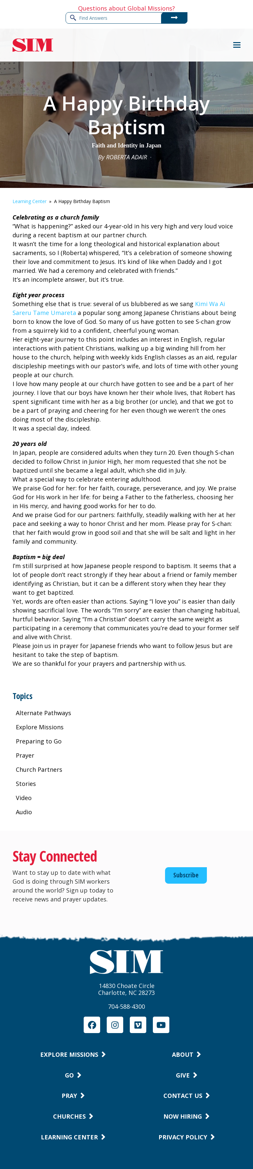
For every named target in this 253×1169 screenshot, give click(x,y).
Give (183, 1075)
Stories (26, 784)
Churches (69, 1116)
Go (69, 1075)
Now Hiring (182, 1116)
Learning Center (29, 201)
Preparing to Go (39, 741)
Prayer (25, 755)
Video (24, 798)
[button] (236, 45)
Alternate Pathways (43, 713)
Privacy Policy (182, 1137)
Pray (69, 1096)
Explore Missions (40, 727)
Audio (24, 812)
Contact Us (182, 1096)
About (182, 1054)
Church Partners (39, 769)
